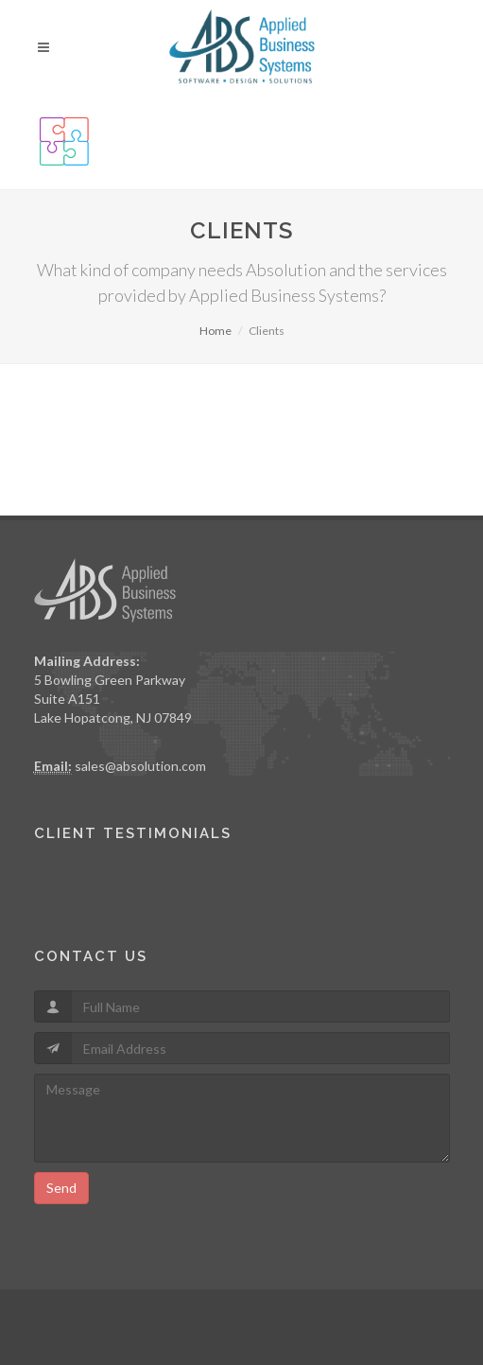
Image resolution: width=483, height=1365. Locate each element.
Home (215, 331)
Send (61, 1188)
